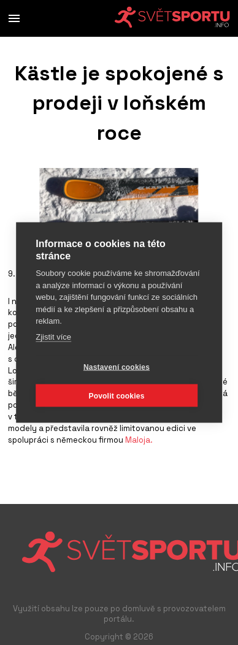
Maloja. (138, 440)
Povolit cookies (116, 395)
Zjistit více (53, 336)
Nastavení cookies (116, 366)
